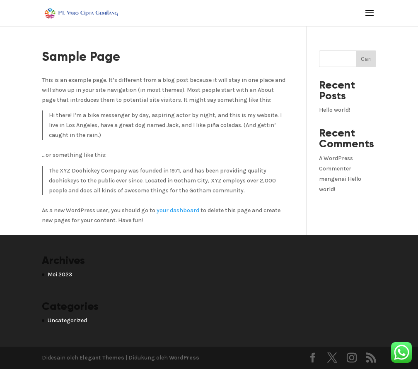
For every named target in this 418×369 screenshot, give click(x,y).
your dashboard (178, 210)
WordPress (184, 357)
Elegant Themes (102, 357)
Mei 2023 (60, 274)
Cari (366, 58)
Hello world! (334, 109)
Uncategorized (67, 320)
